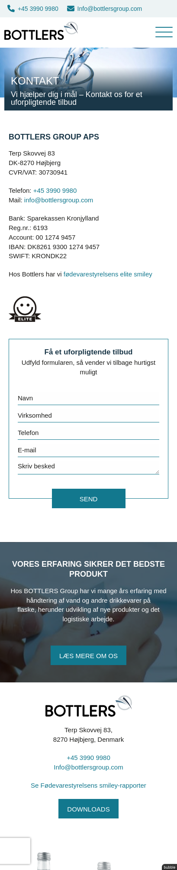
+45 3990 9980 (32, 8)
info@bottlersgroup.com (58, 200)
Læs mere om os (88, 655)
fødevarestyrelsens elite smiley (108, 274)
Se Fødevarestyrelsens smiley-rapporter (88, 785)
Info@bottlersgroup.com (104, 8)
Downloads (88, 809)
